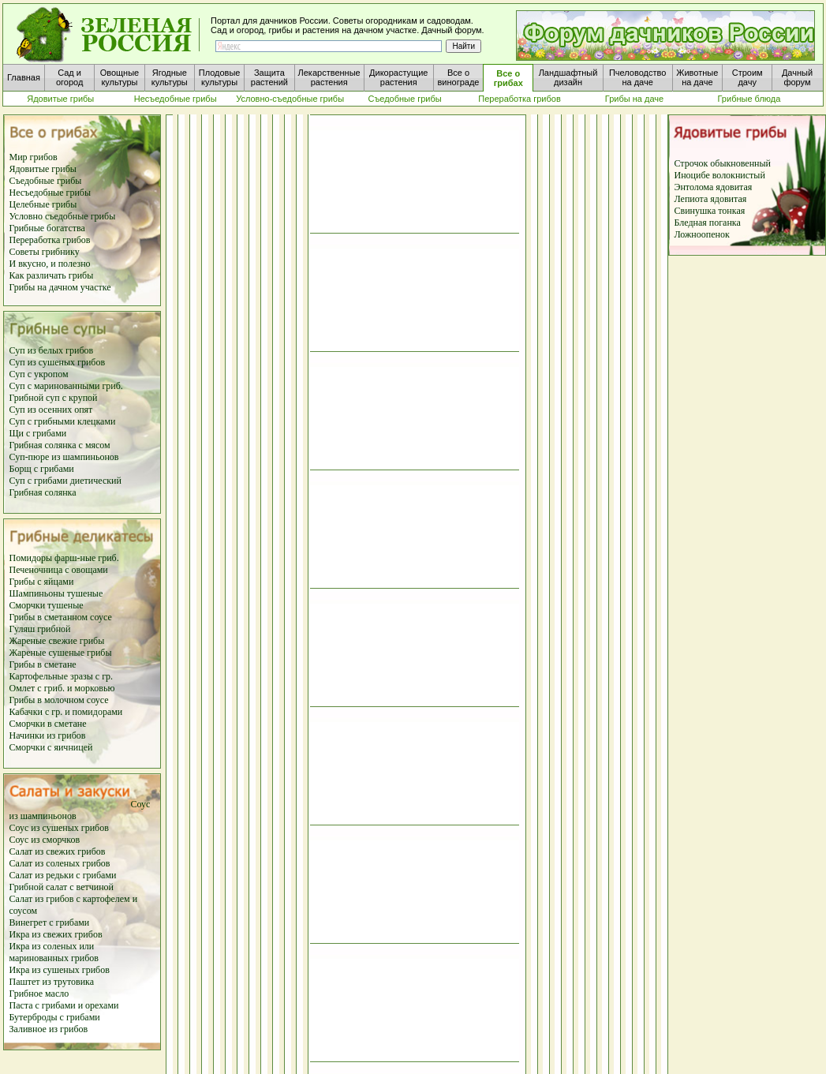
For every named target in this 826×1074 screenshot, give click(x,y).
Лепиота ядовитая (711, 198)
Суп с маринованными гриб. (66, 385)
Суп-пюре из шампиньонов (64, 456)
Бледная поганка (708, 222)
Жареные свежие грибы (57, 640)
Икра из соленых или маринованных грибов (54, 952)
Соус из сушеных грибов (59, 827)
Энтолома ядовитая (714, 187)
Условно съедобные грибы (62, 216)
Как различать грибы (51, 275)
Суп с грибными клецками (62, 421)
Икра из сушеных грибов (59, 969)
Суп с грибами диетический (65, 480)
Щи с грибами (38, 433)
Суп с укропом (39, 374)
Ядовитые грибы (43, 168)
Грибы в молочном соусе (59, 699)
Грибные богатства (47, 228)
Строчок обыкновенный (723, 163)
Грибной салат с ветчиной (61, 887)
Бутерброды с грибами (54, 1017)
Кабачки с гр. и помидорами (66, 711)
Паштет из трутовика (52, 981)
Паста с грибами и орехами (64, 1005)
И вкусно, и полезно (50, 263)
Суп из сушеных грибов (57, 362)
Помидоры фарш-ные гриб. (64, 557)
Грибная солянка (43, 492)
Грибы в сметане (43, 664)
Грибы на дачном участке (60, 287)
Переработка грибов (50, 239)
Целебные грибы (43, 204)
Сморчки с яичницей (51, 747)
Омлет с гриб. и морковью (62, 688)
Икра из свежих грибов (56, 934)
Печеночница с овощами (58, 569)
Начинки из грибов (47, 735)
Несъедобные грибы (50, 192)
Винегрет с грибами (49, 922)
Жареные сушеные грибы (60, 652)
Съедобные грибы (45, 180)
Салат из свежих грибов (57, 851)
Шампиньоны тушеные (56, 593)
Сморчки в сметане (48, 723)
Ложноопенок (702, 234)
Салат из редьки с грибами (63, 875)
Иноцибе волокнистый (720, 175)
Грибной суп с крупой (53, 397)
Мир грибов (33, 157)
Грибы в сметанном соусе (60, 617)
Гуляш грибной (40, 628)
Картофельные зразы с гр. (61, 676)
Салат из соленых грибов (59, 863)
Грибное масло (39, 993)
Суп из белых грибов (51, 350)
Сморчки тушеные (46, 605)
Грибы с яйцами (41, 581)
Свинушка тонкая (710, 210)
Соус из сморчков (44, 839)
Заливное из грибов (48, 1029)
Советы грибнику (44, 251)
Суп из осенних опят (51, 409)
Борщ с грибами (41, 468)
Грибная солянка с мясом (59, 445)
